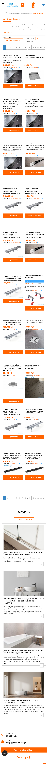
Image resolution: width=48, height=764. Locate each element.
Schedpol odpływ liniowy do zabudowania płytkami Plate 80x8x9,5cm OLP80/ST (12, 242)
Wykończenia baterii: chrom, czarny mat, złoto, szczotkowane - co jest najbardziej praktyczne (24, 535)
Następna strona (39, 47)
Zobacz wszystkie (24, 454)
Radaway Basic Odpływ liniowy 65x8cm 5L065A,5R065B (33, 321)
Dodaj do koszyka (13, 86)
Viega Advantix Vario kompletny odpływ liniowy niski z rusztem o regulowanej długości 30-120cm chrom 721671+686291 (34, 97)
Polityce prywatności (38, 711)
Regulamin (21, 706)
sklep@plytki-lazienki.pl (16, 677)
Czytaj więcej (8, 32)
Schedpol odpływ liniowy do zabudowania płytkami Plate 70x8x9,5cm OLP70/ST (12, 282)
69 (29, 47)
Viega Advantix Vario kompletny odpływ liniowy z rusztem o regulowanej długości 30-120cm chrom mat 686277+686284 (12, 136)
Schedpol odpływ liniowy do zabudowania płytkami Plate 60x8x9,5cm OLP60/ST (34, 366)
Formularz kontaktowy (24, 684)
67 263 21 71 (11, 670)
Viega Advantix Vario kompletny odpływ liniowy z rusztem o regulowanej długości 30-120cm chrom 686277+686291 (12, 59)
